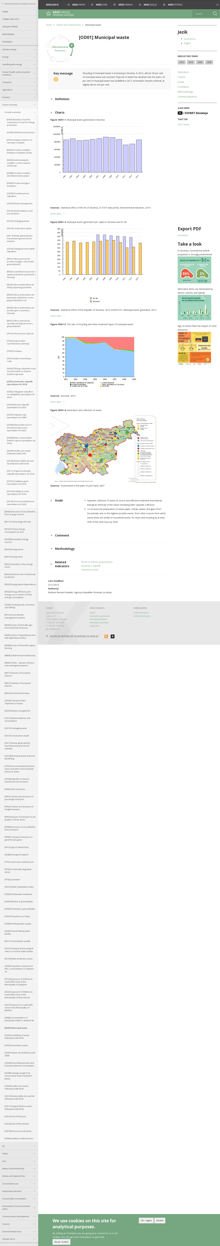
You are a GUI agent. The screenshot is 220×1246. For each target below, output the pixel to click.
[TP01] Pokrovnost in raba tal (20, 333)
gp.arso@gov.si (52, 629)
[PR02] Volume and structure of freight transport (19, 808)
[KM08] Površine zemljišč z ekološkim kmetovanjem (19, 174)
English (187, 43)
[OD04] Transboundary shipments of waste (15, 702)
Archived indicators (142, 616)
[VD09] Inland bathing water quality (17, 932)
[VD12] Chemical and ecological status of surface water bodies (19, 950)
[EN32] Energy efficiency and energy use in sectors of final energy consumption (18, 594)
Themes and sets (10, 19)
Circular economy (13, 112)
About (92, 612)
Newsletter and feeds (99, 622)
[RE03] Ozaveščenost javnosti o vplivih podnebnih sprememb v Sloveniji (21, 274)
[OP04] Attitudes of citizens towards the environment (17, 780)
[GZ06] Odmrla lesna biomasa (21, 132)
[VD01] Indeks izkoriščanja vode (19, 360)
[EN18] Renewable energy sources (16, 540)
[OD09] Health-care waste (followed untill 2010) (19, 452)
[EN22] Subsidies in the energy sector (19, 565)
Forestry (6, 97)
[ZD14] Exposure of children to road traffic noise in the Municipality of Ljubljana (19, 982)
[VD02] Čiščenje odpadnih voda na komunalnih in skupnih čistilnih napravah (21, 371)
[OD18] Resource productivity (18, 1131)
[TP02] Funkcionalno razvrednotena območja (18, 342)
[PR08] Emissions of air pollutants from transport (20, 828)
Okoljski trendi (10, 26)
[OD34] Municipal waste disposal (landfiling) (20, 757)
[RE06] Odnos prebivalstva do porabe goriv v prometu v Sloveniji (20, 310)
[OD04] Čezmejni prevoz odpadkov (18, 194)
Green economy (9, 104)
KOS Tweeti (183, 124)
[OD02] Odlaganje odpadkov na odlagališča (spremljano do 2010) (21, 394)
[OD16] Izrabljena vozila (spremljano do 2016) (18, 492)
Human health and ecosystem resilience (16, 73)
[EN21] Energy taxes (14, 556)
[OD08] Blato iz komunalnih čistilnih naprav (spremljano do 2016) (21, 440)
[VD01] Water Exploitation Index (19, 886)
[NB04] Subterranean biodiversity (20, 655)
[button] (213, 4)
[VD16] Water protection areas (19, 958)
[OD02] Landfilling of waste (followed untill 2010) (17, 1036)
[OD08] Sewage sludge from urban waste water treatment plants (18, 1076)
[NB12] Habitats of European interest (18, 684)
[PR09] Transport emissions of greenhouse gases (18, 838)
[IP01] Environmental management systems (15, 616)
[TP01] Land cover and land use (19, 862)
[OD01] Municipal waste (16, 1028)
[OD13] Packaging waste (18, 221)
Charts (181, 77)
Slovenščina (189, 38)
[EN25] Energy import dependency (20, 584)
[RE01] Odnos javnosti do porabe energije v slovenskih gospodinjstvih (20, 261)
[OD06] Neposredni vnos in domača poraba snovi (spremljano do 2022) (19, 427)
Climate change (9, 49)
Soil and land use (10, 1183)
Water (5, 1153)
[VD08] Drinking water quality (18, 923)
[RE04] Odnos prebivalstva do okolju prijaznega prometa (20, 286)
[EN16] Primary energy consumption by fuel (15, 530)
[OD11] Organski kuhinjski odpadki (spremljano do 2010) (20, 472)
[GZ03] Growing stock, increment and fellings (20, 606)
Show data (55, 213)
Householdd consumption (14, 1198)
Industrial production (12, 1191)
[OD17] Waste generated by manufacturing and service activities (20, 238)
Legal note (94, 626)
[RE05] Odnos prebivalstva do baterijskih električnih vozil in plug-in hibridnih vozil (20, 297)
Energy (5, 56)
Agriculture (7, 89)
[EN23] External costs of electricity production (20, 575)
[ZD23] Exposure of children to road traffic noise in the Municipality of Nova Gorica (19, 994)
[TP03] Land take (12, 879)
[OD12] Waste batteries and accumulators (20, 212)
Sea (4, 1161)
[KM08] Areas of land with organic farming (20, 646)
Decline (159, 1220)
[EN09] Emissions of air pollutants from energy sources (20, 513)
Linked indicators (187, 96)
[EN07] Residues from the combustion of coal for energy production (21, 122)
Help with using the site (100, 616)
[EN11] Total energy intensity (18, 521)
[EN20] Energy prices (14, 549)
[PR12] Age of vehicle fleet (17, 847)
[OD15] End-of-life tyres (15, 1116)
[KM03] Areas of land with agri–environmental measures (19, 626)
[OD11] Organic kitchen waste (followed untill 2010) (18, 1107)
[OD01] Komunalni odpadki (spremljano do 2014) (20, 383)
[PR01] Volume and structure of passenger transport (19, 798)
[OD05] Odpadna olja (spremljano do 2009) (16, 416)
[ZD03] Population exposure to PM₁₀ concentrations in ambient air (19, 969)
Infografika (8, 34)
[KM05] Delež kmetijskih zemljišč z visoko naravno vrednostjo (19, 163)
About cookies (61, 1241)
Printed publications (98, 619)
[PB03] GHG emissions (15, 789)
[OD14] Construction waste (19, 228)
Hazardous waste (89, 569)
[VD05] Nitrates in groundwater (19, 901)
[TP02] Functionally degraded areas (18, 870)
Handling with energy (12, 64)
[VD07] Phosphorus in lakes (17, 916)
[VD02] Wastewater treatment (18, 894)
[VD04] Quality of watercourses (19, 1138)
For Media (7, 41)
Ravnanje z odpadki (90, 565)
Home (5, 11)
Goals (181, 82)
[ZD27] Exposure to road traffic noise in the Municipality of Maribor (19, 1007)
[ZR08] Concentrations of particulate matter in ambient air (19, 1019)
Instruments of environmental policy (16, 1207)
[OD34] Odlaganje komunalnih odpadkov (21, 250)
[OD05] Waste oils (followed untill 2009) (20, 1054)
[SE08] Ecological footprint (16, 854)
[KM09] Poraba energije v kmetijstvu (18, 184)
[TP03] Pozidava (14, 351)
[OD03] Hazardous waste (16, 1045)
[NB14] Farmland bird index (17, 693)
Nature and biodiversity (13, 1168)
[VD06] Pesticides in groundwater (20, 908)
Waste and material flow (13, 1176)
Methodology (185, 91)
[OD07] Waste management (19, 203)
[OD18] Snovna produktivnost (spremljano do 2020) (20, 502)
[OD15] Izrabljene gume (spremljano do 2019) (18, 482)
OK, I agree (146, 1220)
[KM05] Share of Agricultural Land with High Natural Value (20, 636)
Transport (6, 82)
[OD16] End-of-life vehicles (17, 1123)
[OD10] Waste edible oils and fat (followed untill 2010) (20, 462)
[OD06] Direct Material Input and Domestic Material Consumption (19, 1064)
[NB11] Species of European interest (17, 674)
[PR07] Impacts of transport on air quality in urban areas (20, 818)
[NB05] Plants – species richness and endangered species (19, 664)
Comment (183, 86)
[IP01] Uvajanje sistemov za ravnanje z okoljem (19, 141)
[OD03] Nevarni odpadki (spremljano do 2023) (18, 406)
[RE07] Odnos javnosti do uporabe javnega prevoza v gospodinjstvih (20, 323)
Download (183, 235)
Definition (183, 72)
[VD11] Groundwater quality (17, 941)
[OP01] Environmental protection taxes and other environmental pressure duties (20, 769)
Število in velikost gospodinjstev (97, 561)
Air (3, 1146)
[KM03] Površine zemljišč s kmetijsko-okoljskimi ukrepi (19, 151)
